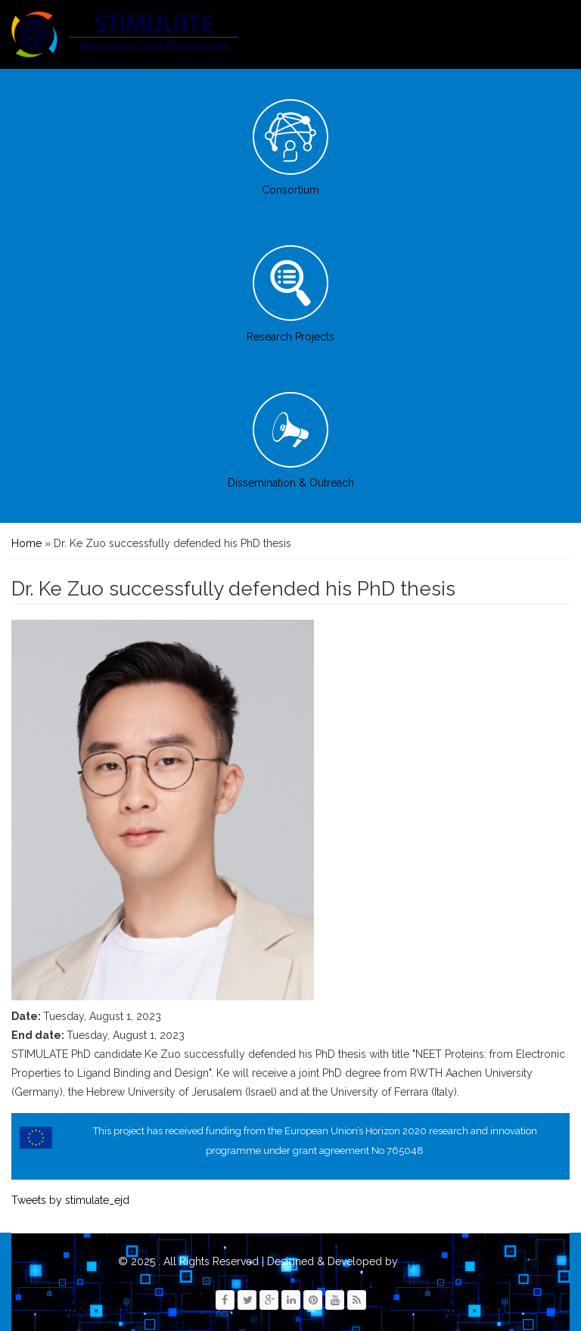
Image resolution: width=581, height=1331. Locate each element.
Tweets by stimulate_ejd (70, 1200)
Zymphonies (431, 1261)
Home (26, 543)
